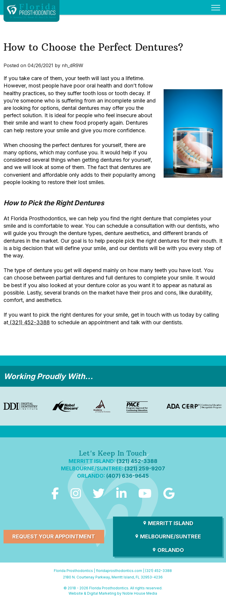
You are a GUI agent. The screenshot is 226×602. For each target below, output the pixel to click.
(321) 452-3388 (29, 322)
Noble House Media (139, 593)
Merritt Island (167, 523)
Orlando (168, 550)
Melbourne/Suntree (167, 536)
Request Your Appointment (53, 536)
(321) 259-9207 (144, 468)
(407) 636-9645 (127, 476)
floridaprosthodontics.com (119, 570)
